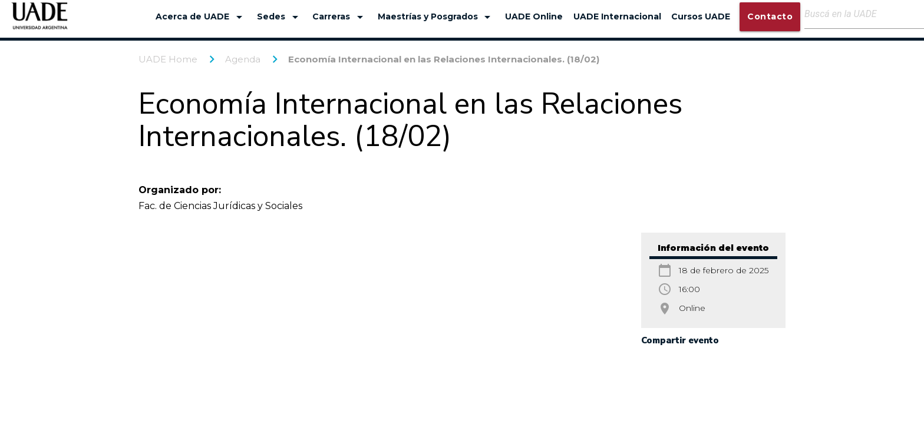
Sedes (279, 17)
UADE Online (534, 16)
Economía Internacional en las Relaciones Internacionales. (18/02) (443, 59)
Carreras (339, 17)
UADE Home (167, 59)
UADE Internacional (617, 16)
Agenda (242, 59)
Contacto (770, 16)
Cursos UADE (700, 16)
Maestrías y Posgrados (436, 17)
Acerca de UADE (201, 17)
